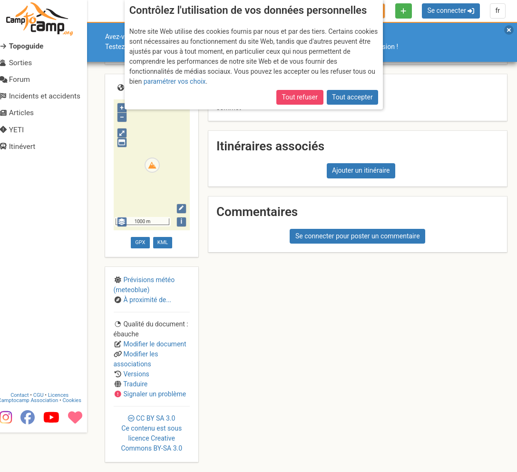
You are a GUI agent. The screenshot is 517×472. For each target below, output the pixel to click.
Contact (28, 435)
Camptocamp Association (36, 440)
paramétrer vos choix (175, 81)
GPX (140, 242)
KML (162, 242)
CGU (46, 435)
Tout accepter (352, 97)
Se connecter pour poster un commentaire (357, 236)
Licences (66, 435)
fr (497, 10)
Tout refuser (300, 97)
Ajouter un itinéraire (361, 170)
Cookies (79, 440)
